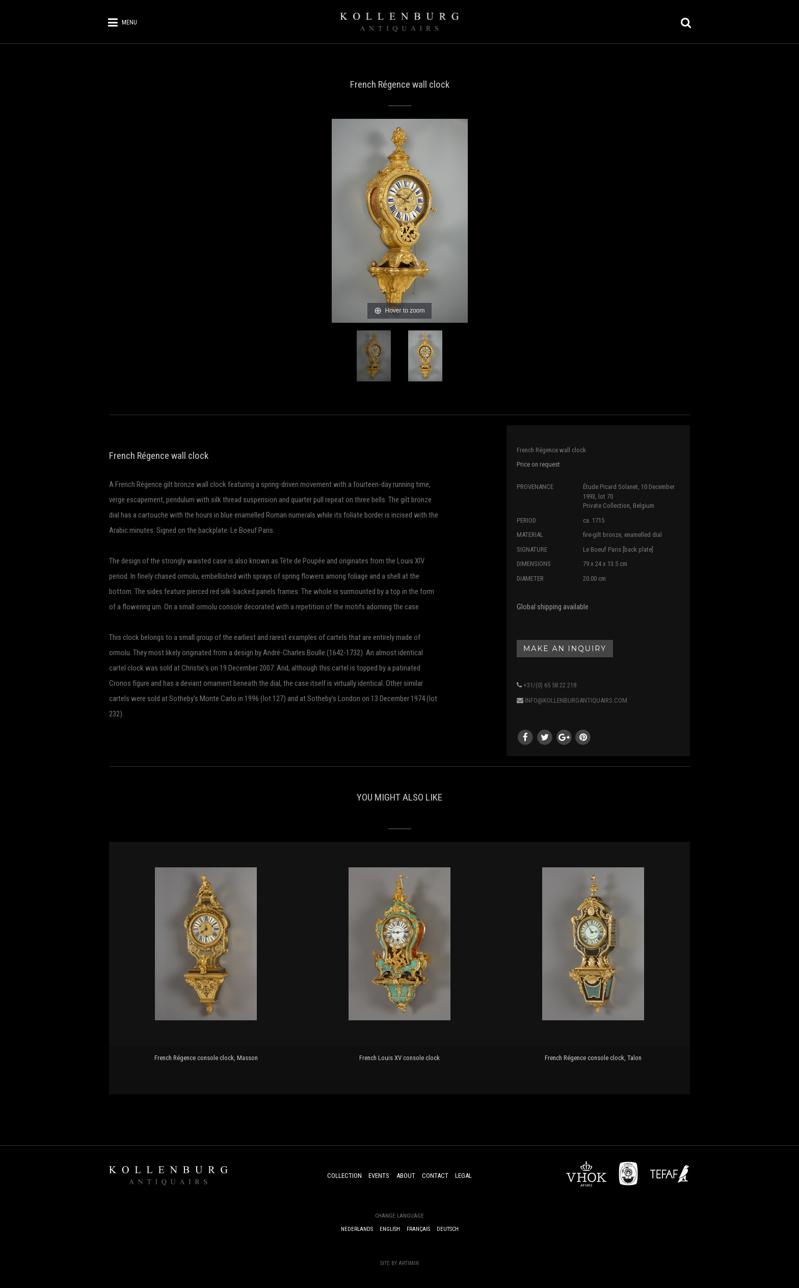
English (390, 1229)
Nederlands (357, 1229)
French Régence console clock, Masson (206, 1058)
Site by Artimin (399, 1263)
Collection (344, 1175)
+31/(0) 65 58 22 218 (549, 685)
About (405, 1175)
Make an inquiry (564, 648)
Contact (435, 1175)
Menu (129, 22)
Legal (463, 1175)
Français (418, 1229)
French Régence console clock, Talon (593, 1058)
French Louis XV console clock (399, 1058)
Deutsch (448, 1229)
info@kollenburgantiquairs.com (576, 700)
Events (378, 1175)
